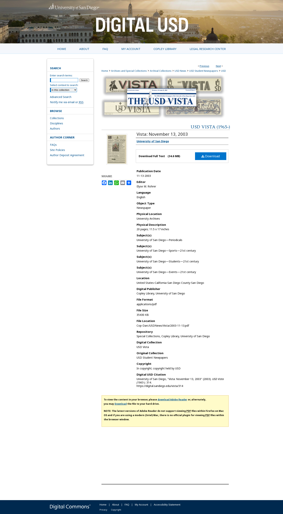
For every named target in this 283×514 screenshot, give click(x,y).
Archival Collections (160, 70)
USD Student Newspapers (203, 70)
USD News (180, 70)
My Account (141, 504)
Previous (204, 66)
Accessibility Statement (167, 504)
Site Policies (57, 150)
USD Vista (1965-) (210, 127)
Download (210, 156)
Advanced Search (60, 97)
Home (104, 70)
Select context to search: (64, 85)
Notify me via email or (67, 102)
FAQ (127, 504)
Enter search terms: (61, 75)
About (115, 504)
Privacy (103, 509)
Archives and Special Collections (129, 70)
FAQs (53, 145)
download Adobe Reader (172, 399)
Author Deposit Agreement (67, 155)
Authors (55, 128)
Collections (57, 118)
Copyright (116, 509)
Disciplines (56, 123)
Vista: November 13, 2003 (162, 134)
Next (218, 66)
